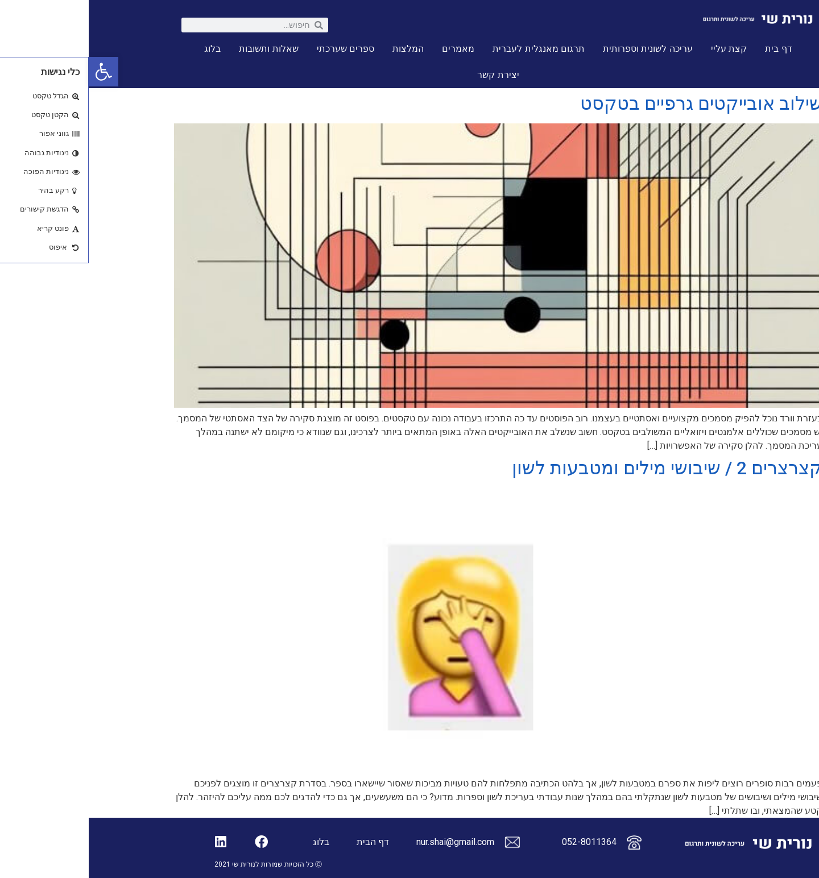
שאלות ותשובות (179, 48)
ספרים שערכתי (257, 48)
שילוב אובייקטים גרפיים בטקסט (612, 103)
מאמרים (369, 48)
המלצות (319, 48)
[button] (15, 71)
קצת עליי (640, 48)
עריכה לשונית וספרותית (559, 48)
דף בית (689, 48)
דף (294, 841)
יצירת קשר (409, 75)
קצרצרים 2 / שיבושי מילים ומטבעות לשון (578, 468)
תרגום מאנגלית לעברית (450, 48)
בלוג (123, 48)
